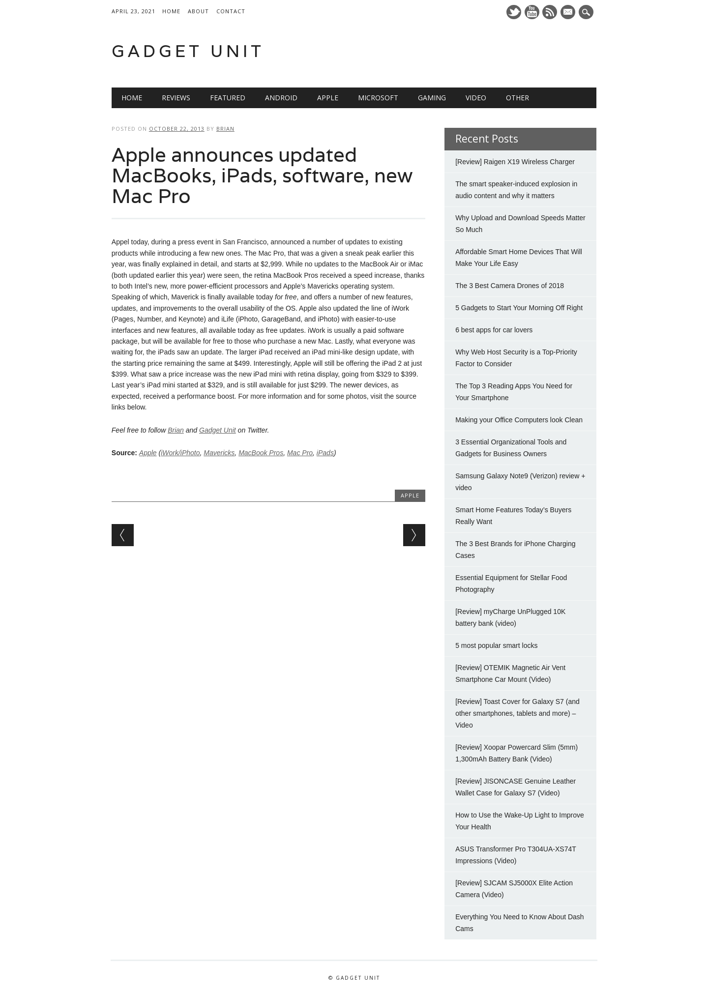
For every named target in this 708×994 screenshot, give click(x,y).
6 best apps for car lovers (493, 330)
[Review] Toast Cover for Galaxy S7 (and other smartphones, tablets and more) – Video (517, 713)
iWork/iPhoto (180, 453)
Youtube (532, 12)
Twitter (513, 12)
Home (171, 11)
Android (281, 97)
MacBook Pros (260, 453)
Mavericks (219, 453)
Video (476, 97)
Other (517, 97)
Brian (225, 128)
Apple (327, 97)
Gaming (432, 97)
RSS (549, 12)
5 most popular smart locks (496, 645)
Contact (230, 11)
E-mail (569, 12)
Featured (227, 97)
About (198, 11)
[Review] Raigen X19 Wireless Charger (515, 162)
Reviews (176, 97)
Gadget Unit (188, 51)
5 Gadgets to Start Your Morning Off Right (519, 308)
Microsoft (378, 97)
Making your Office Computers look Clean (519, 420)
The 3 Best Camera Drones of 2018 (509, 286)
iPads (325, 453)
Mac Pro (300, 453)
